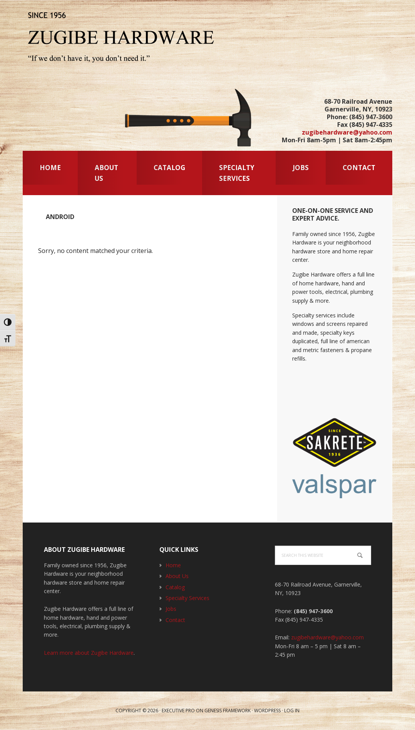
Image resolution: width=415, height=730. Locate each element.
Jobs (171, 608)
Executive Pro (178, 710)
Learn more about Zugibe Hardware (89, 652)
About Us (177, 576)
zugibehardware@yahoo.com (347, 132)
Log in (292, 710)
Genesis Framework (227, 710)
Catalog (175, 587)
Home (173, 565)
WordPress (267, 710)
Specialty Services (187, 598)
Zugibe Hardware (123, 38)
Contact (175, 620)
